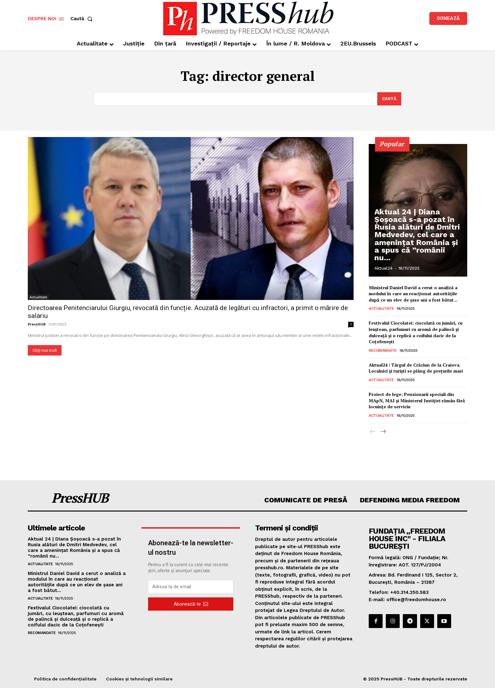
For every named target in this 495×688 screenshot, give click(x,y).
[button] (82, 19)
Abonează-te (191, 604)
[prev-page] (373, 432)
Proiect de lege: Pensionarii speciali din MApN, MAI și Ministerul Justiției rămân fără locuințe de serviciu (417, 400)
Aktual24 (383, 268)
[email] (190, 587)
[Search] (389, 98)
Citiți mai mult (45, 350)
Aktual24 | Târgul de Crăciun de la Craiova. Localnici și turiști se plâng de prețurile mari (416, 368)
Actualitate (38, 297)
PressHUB (36, 324)
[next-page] (383, 432)
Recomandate (383, 350)
